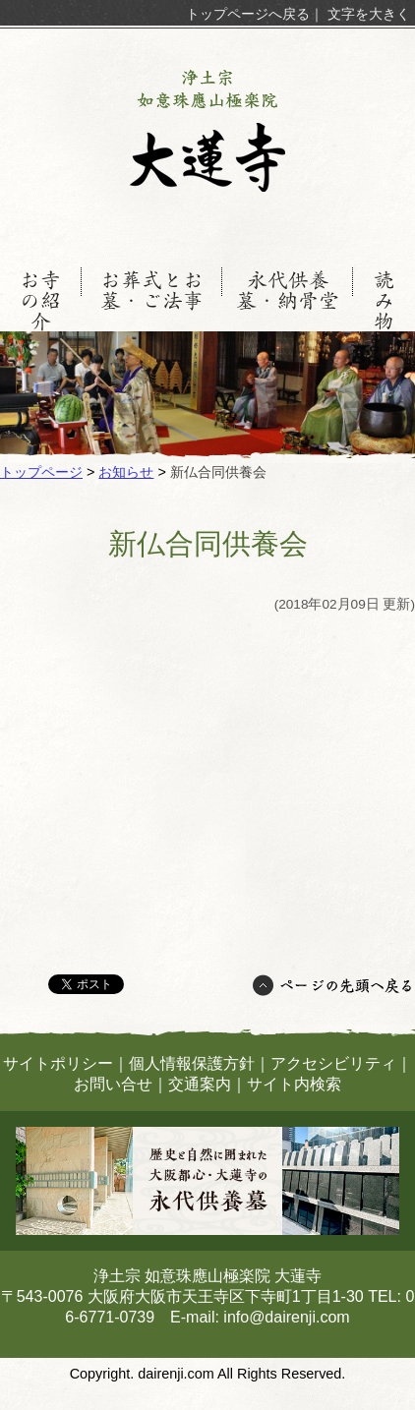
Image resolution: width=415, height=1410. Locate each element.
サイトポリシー (58, 1063)
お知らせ (125, 472)
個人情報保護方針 (192, 1063)
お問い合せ (113, 1084)
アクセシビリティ (333, 1063)
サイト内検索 (294, 1084)
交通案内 (199, 1084)
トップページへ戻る (248, 14)
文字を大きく (368, 14)
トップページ (41, 472)
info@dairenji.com (286, 1317)
